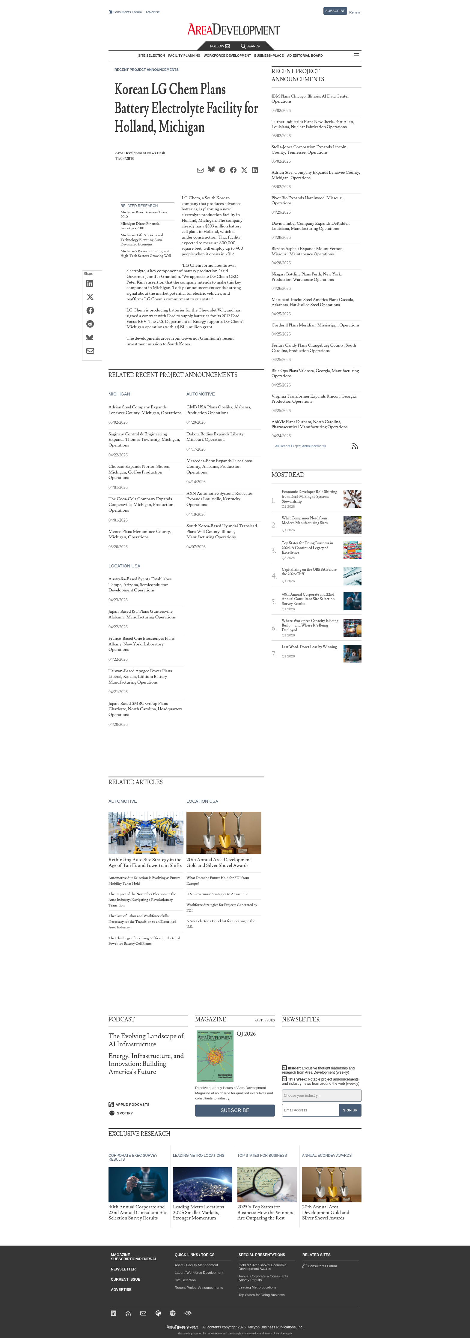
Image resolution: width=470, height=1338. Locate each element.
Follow (220, 46)
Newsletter (123, 1269)
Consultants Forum (125, 12)
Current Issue (125, 1279)
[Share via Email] (92, 351)
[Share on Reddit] (92, 324)
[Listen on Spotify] (148, 1113)
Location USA (124, 566)
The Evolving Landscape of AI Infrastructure (146, 1040)
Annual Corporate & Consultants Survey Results (263, 1278)
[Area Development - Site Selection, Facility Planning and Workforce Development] (235, 29)
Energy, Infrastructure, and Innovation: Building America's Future (146, 1064)
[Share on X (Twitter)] (92, 297)
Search (250, 46)
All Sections (358, 55)
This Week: (320, 1081)
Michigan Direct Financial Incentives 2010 (140, 226)
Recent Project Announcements (147, 69)
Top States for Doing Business (262, 1295)
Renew (354, 12)
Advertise (150, 12)
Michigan (119, 394)
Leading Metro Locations (257, 1287)
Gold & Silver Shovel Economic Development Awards (262, 1266)
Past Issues (264, 1020)
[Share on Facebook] (92, 310)
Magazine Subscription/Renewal (134, 1257)
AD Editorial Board (306, 55)
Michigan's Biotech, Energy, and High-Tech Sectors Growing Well (145, 253)
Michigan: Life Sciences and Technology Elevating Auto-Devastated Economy (141, 240)
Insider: (317, 1070)
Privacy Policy (250, 1333)
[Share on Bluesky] (92, 337)
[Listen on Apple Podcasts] (148, 1104)
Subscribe (335, 11)
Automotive (200, 394)
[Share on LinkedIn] (92, 283)
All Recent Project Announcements (300, 446)
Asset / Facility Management (196, 1265)
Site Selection (185, 1280)
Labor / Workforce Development (199, 1272)
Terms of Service (275, 1333)
